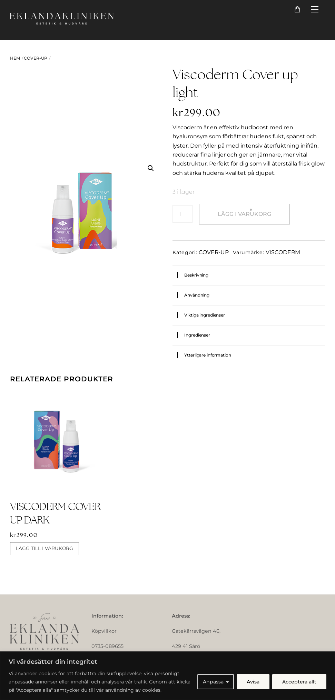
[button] (151, 168)
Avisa (253, 682)
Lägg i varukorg (244, 214)
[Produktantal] (183, 214)
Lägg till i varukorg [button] (44, 548)
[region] (167, 675)
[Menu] (315, 9)
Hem (15, 58)
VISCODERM (283, 252)
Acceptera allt (299, 682)
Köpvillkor (104, 631)
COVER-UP (35, 58)
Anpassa (213, 682)
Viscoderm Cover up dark (55, 513)
